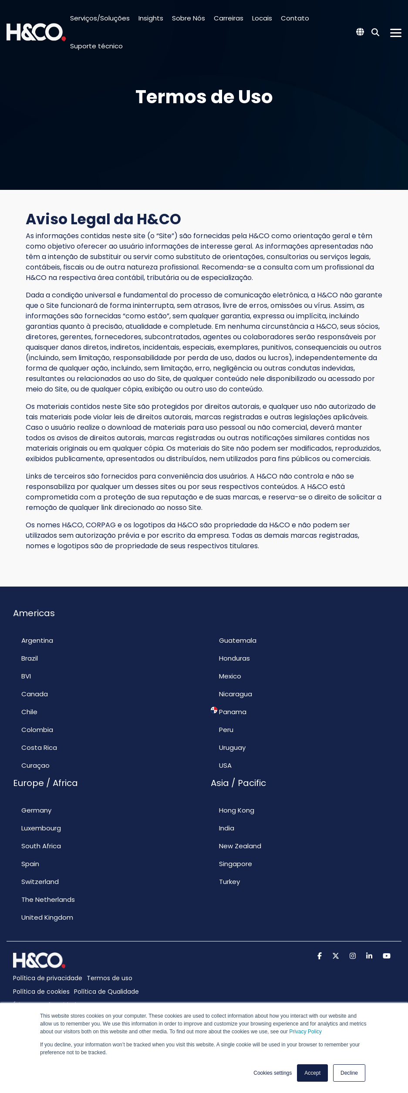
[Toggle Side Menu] (395, 32)
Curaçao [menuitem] (31, 765)
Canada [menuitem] (30, 693)
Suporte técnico (96, 46)
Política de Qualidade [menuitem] (106, 991)
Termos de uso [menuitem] (109, 978)
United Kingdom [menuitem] (43, 917)
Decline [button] (349, 1073)
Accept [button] (312, 1073)
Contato (295, 18)
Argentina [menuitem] (33, 640)
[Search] (375, 32)
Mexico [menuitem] (226, 676)
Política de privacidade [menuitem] (47, 978)
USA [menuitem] (221, 765)
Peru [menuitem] (222, 729)
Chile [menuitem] (25, 711)
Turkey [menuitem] (225, 881)
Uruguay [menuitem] (228, 747)
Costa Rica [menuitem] (35, 747)
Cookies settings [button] (272, 1073)
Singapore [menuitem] (231, 863)
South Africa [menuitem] (37, 845)
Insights (150, 18)
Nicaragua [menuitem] (231, 693)
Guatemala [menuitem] (233, 640)
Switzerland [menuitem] (36, 881)
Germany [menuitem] (32, 810)
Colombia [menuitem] (33, 729)
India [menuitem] (222, 828)
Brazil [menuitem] (25, 658)
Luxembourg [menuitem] (37, 828)
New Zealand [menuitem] (236, 845)
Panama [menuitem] (228, 711)
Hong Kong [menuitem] (232, 810)
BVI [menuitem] (22, 676)
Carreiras (228, 18)
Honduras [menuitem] (230, 658)
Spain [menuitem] (26, 863)
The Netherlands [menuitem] (44, 899)
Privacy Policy (305, 1032)
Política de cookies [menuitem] (41, 991)
